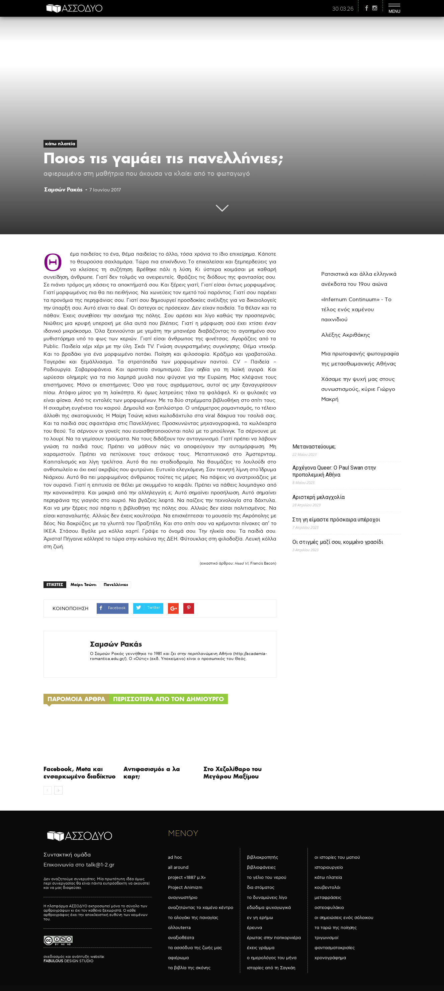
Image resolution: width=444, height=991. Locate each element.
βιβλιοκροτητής (262, 857)
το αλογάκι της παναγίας (193, 917)
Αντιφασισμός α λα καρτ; (151, 772)
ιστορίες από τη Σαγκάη (271, 968)
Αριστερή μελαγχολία (318, 497)
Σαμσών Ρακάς (63, 189)
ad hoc (175, 857)
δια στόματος (260, 887)
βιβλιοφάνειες (261, 867)
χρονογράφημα (330, 958)
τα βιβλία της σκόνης (189, 968)
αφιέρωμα (178, 958)
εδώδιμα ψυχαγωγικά (269, 907)
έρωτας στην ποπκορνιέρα (274, 937)
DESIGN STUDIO (68, 961)
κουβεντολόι (327, 887)
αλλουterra (179, 927)
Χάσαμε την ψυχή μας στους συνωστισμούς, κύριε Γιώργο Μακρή (358, 389)
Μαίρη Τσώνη (83, 584)
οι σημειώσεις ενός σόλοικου (344, 917)
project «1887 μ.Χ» (187, 877)
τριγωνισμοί (326, 937)
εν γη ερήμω (260, 917)
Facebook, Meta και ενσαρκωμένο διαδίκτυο (79, 772)
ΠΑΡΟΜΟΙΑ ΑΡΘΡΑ (76, 699)
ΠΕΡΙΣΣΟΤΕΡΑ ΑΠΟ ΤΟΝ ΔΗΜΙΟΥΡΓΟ (168, 699)
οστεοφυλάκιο (329, 907)
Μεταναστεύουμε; (314, 446)
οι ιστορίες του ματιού (337, 857)
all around (178, 867)
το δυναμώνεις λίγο (267, 897)
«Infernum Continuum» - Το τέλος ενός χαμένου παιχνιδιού (356, 310)
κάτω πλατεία (60, 144)
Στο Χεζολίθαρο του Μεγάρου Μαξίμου (232, 772)
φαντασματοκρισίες (335, 948)
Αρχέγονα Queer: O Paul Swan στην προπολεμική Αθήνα (334, 471)
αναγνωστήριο (182, 897)
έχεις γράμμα (260, 948)
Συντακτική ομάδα (67, 855)
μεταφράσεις (328, 897)
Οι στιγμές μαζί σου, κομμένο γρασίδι (337, 542)
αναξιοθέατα (181, 937)
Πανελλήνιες (116, 584)
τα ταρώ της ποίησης (336, 927)
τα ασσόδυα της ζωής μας (195, 948)
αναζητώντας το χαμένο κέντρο (200, 907)
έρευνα (254, 927)
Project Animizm (185, 887)
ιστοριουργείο (329, 867)
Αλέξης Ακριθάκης (345, 335)
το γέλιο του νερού (266, 877)
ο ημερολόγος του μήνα (271, 958)
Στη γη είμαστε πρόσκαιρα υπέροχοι (336, 519)
